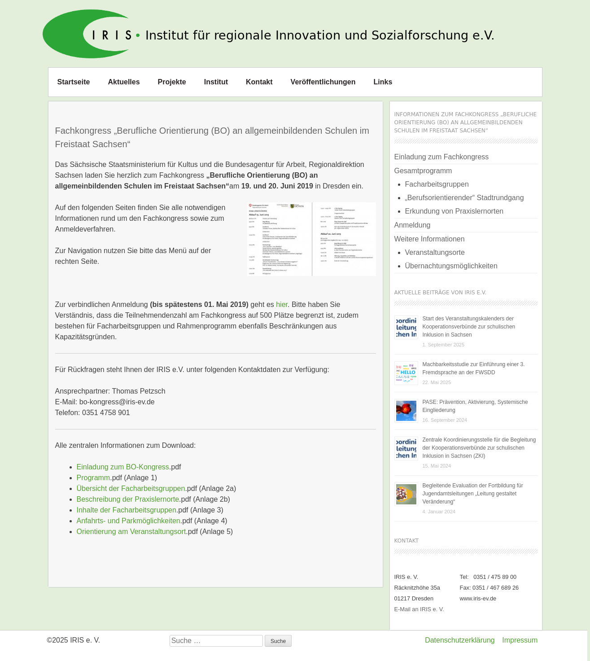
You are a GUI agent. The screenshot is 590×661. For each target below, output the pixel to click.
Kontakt (259, 82)
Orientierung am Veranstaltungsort (131, 531)
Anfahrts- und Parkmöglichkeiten (128, 521)
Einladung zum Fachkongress (441, 157)
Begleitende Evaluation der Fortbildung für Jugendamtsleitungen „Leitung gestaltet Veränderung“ (473, 493)
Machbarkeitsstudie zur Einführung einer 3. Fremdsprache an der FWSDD (474, 368)
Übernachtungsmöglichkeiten (451, 266)
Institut (216, 82)
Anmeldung (412, 225)
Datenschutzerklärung (460, 640)
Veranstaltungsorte (435, 252)
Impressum (520, 640)
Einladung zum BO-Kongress (123, 467)
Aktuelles (124, 82)
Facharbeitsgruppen (437, 184)
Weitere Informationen (429, 239)
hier (282, 304)
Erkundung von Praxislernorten (454, 211)
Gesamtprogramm (423, 171)
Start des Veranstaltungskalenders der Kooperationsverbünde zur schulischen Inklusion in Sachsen (469, 326)
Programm (93, 478)
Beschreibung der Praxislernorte (128, 499)
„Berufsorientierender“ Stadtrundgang (464, 197)
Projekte (172, 82)
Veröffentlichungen (323, 82)
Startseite (73, 82)
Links (383, 82)
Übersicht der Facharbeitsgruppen (131, 488)
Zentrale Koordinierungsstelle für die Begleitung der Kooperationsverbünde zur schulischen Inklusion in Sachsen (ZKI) (479, 448)
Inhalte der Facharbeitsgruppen (126, 510)
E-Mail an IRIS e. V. (419, 609)
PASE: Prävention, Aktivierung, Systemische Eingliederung (475, 406)
